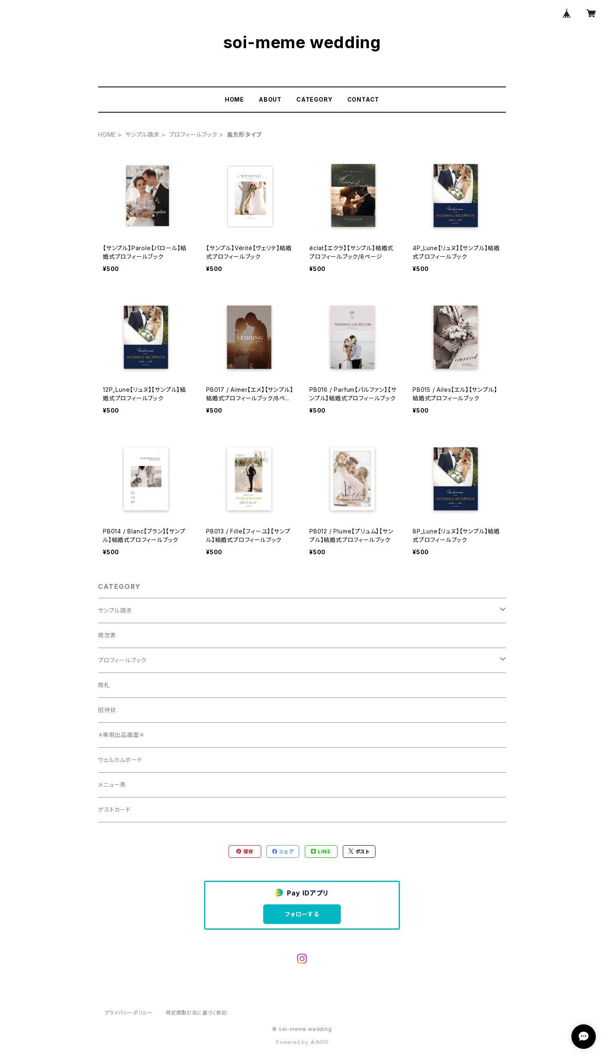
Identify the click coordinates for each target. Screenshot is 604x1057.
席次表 (107, 635)
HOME (234, 99)
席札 (104, 685)
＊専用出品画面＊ (121, 734)
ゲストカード (114, 809)
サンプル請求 (142, 134)
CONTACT (363, 99)
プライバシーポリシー (128, 1013)
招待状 (107, 709)
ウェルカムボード (120, 759)
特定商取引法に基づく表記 (196, 1013)
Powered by (302, 1042)
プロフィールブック (193, 134)
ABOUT (270, 99)
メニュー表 (112, 784)
